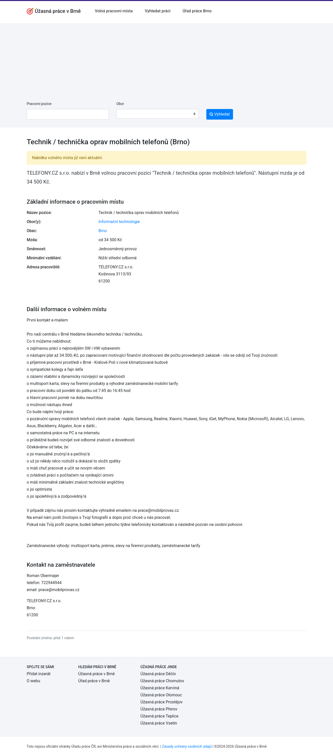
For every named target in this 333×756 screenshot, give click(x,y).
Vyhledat (220, 114)
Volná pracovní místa (113, 11)
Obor (120, 104)
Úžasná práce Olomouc (161, 695)
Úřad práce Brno (197, 11)
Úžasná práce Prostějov (162, 702)
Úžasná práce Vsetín (159, 723)
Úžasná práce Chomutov (162, 680)
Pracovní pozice (39, 104)
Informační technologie (119, 221)
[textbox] (127, 114)
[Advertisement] (166, 58)
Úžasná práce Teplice (160, 716)
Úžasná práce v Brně (96, 673)
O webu (33, 680)
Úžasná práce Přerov (159, 709)
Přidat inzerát (38, 673)
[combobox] (157, 114)
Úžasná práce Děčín (158, 673)
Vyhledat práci (158, 11)
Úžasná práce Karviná (160, 688)
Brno (102, 230)
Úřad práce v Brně (94, 680)
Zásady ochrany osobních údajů (187, 746)
